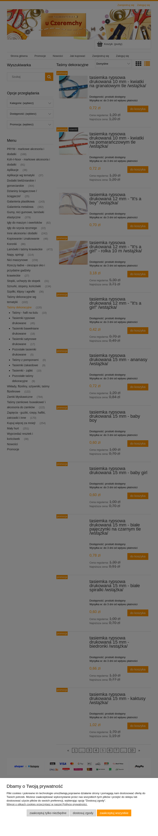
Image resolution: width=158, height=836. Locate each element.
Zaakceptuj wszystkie (114, 813)
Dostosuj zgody (83, 813)
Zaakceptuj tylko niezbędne (48, 813)
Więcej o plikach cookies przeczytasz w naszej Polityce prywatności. (47, 804)
